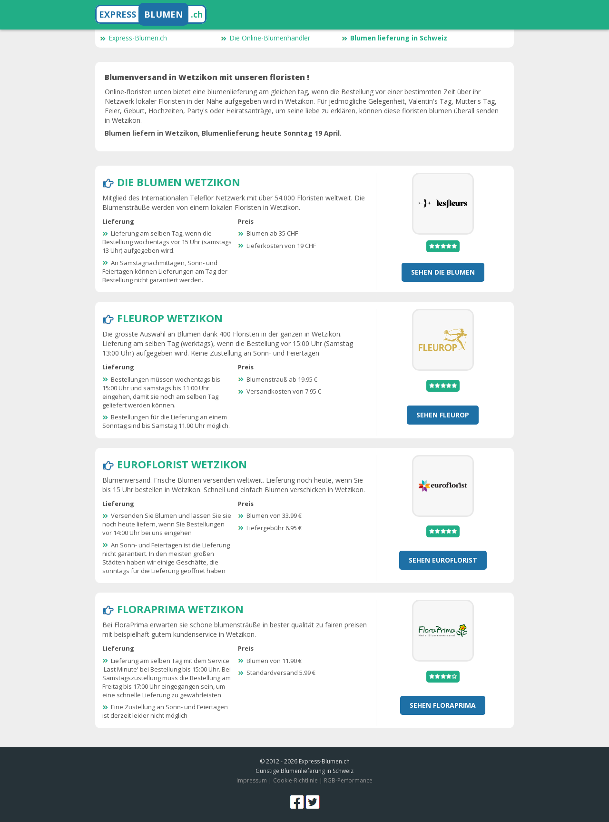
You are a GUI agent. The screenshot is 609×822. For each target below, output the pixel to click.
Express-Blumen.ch (133, 37)
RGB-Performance (348, 780)
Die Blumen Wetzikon (178, 182)
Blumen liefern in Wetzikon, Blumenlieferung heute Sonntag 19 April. (223, 133)
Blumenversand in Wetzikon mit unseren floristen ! (207, 77)
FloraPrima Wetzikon (180, 609)
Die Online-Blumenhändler (265, 37)
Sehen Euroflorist (443, 560)
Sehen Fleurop (442, 414)
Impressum (251, 780)
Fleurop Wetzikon (170, 318)
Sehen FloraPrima (443, 705)
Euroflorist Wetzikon (182, 464)
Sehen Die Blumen (443, 272)
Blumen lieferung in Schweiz (394, 37)
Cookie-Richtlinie (295, 780)
